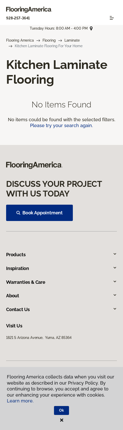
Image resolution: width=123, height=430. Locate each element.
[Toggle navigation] (112, 18)
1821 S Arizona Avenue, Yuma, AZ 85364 (39, 338)
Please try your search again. (61, 125)
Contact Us (61, 309)
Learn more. (20, 400)
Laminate (72, 40)
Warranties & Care (61, 282)
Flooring (49, 40)
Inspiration (61, 268)
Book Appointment (39, 212)
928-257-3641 (18, 18)
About (61, 295)
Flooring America (20, 40)
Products (61, 254)
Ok (61, 410)
